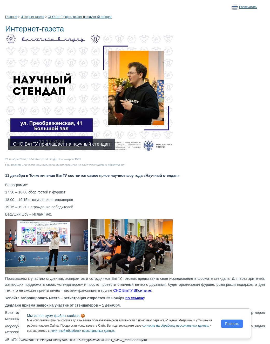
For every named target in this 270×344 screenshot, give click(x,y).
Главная (11, 17)
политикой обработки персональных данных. (83, 331)
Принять (232, 324)
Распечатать (248, 7)
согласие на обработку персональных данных (175, 325)
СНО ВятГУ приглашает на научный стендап (80, 17)
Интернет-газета (32, 17)
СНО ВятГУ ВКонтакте (132, 290)
